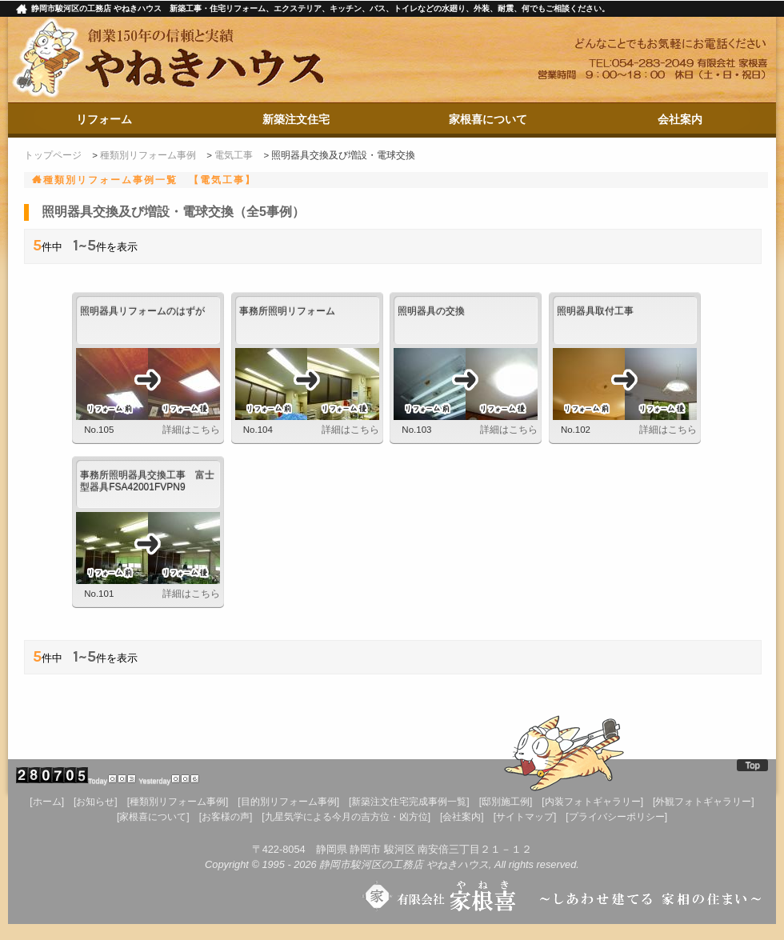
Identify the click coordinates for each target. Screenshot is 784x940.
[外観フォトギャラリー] (703, 801)
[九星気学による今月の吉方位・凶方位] (346, 816)
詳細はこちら (191, 429)
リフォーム (104, 119)
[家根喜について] (153, 816)
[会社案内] (462, 816)
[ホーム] (47, 801)
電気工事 (233, 155)
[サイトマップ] (525, 816)
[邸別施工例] (506, 801)
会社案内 (680, 119)
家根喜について (488, 119)
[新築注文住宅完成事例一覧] (409, 801)
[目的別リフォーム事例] (288, 801)
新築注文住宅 (296, 119)
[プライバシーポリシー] (616, 816)
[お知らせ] (96, 801)
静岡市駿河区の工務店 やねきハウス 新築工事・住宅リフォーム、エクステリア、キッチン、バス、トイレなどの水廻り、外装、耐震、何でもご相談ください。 (320, 8)
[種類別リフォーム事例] (178, 801)
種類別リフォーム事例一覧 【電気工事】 (149, 180)
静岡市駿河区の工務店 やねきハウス (404, 864)
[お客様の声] (226, 816)
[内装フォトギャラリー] (592, 801)
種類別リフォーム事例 (148, 155)
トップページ (53, 155)
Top (752, 765)
